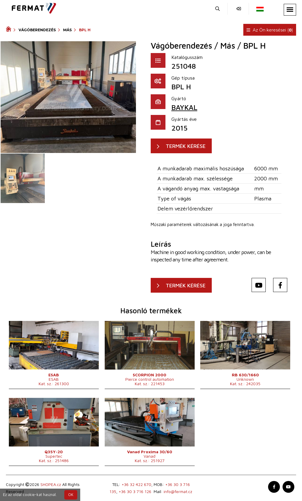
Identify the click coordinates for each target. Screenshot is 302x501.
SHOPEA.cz (50, 484)
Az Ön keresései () (270, 30)
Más (67, 30)
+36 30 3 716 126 (135, 491)
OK (70, 494)
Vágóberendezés (37, 30)
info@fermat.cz (178, 491)
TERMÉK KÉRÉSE (186, 146)
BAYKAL (184, 107)
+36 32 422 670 (136, 484)
